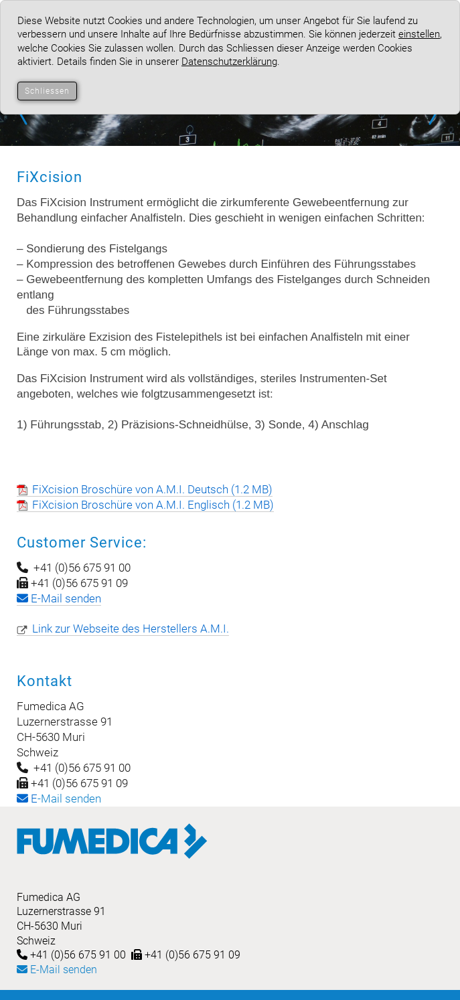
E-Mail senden (57, 969)
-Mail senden (59, 798)
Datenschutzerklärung (229, 62)
